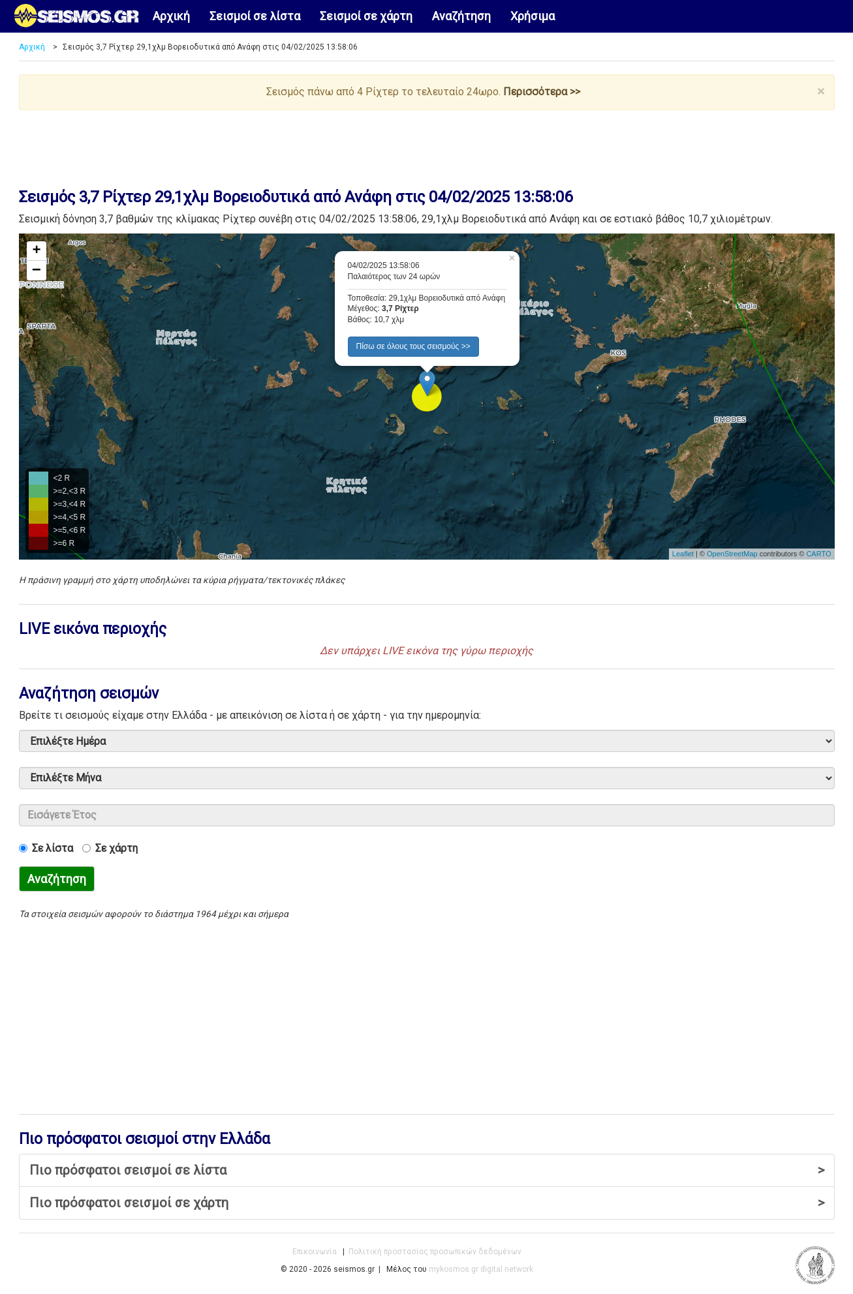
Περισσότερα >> (541, 91)
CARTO (818, 554)
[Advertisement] (427, 146)
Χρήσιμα (532, 16)
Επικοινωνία (314, 1251)
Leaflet (683, 554)
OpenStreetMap (732, 554)
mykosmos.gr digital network (481, 1269)
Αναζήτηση (461, 16)
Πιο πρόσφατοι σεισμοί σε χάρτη (426, 1203)
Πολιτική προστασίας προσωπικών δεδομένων (435, 1251)
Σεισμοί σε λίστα (254, 16)
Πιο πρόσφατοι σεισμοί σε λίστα (426, 1170)
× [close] (820, 91)
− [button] (36, 270)
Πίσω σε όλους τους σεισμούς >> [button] (413, 346)
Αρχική (171, 16)
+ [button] (36, 251)
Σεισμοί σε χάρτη (366, 16)
